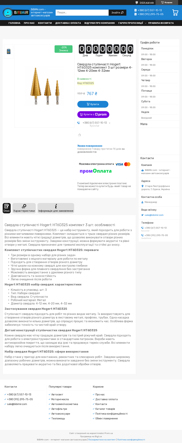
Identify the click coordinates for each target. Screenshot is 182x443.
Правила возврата (161, 23)
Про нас (29, 23)
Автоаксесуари (60, 413)
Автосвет (57, 394)
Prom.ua (109, 433)
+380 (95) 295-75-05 (20, 399)
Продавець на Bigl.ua (91, 436)
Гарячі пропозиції (130, 23)
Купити (94, 104)
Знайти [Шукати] (116, 12)
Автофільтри (59, 408)
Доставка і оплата (68, 23)
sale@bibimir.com (154, 215)
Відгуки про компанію (99, 23)
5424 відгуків (147, 2)
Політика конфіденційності (111, 413)
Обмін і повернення (106, 418)
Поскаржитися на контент (102, 439)
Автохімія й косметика (64, 404)
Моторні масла (60, 399)
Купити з (95, 114)
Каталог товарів (105, 408)
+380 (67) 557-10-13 (19, 394)
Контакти (45, 23)
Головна (14, 23)
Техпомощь (58, 418)
